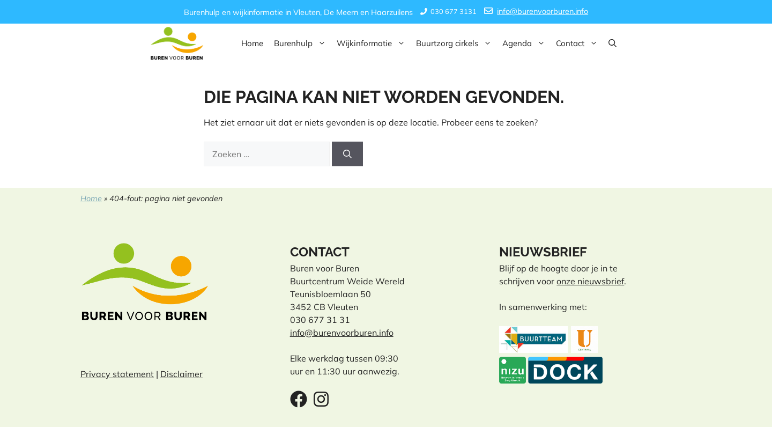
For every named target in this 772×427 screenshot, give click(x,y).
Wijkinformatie (374, 43)
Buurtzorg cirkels (456, 43)
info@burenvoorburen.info (542, 11)
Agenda (526, 43)
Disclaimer (181, 374)
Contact (579, 43)
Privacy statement (117, 374)
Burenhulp (302, 43)
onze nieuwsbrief (590, 281)
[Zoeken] (347, 154)
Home (252, 43)
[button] (612, 43)
